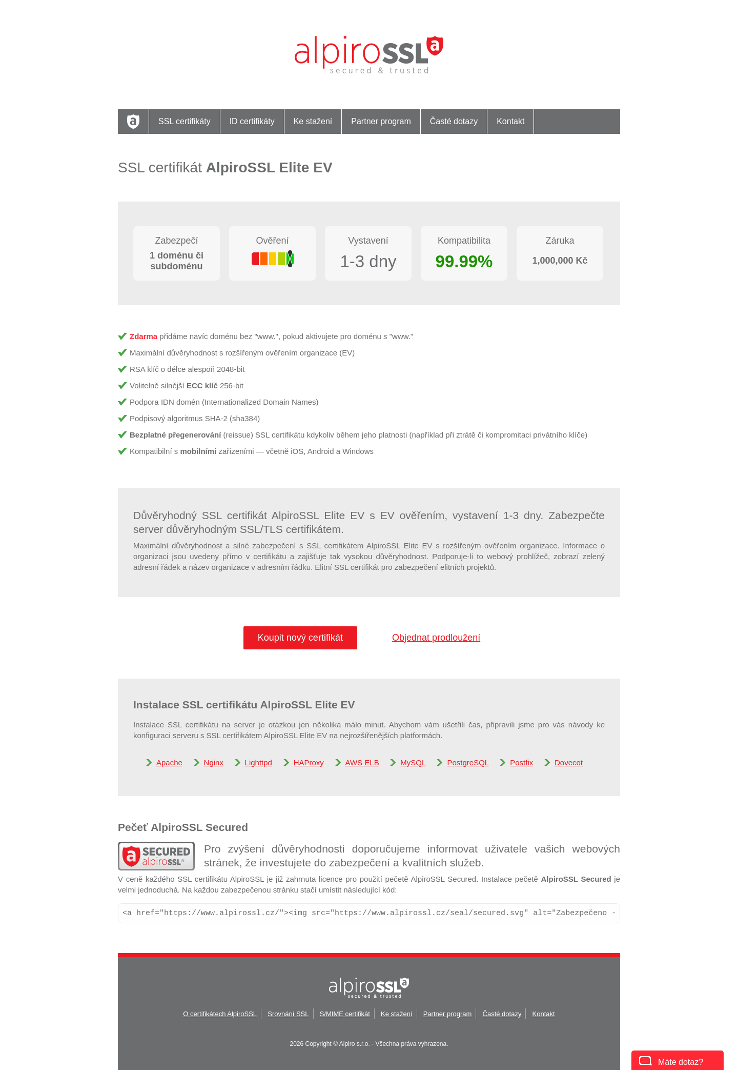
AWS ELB (362, 762)
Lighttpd (258, 762)
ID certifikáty (252, 121)
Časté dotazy (454, 121)
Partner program (381, 121)
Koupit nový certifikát (300, 637)
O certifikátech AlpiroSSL (220, 1014)
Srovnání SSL (288, 1014)
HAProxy (309, 762)
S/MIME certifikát (345, 1014)
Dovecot (569, 762)
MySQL (412, 762)
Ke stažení (313, 121)
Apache (169, 762)
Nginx (213, 762)
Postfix (521, 762)
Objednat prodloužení (436, 637)
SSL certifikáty (184, 121)
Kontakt (510, 121)
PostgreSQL (467, 762)
